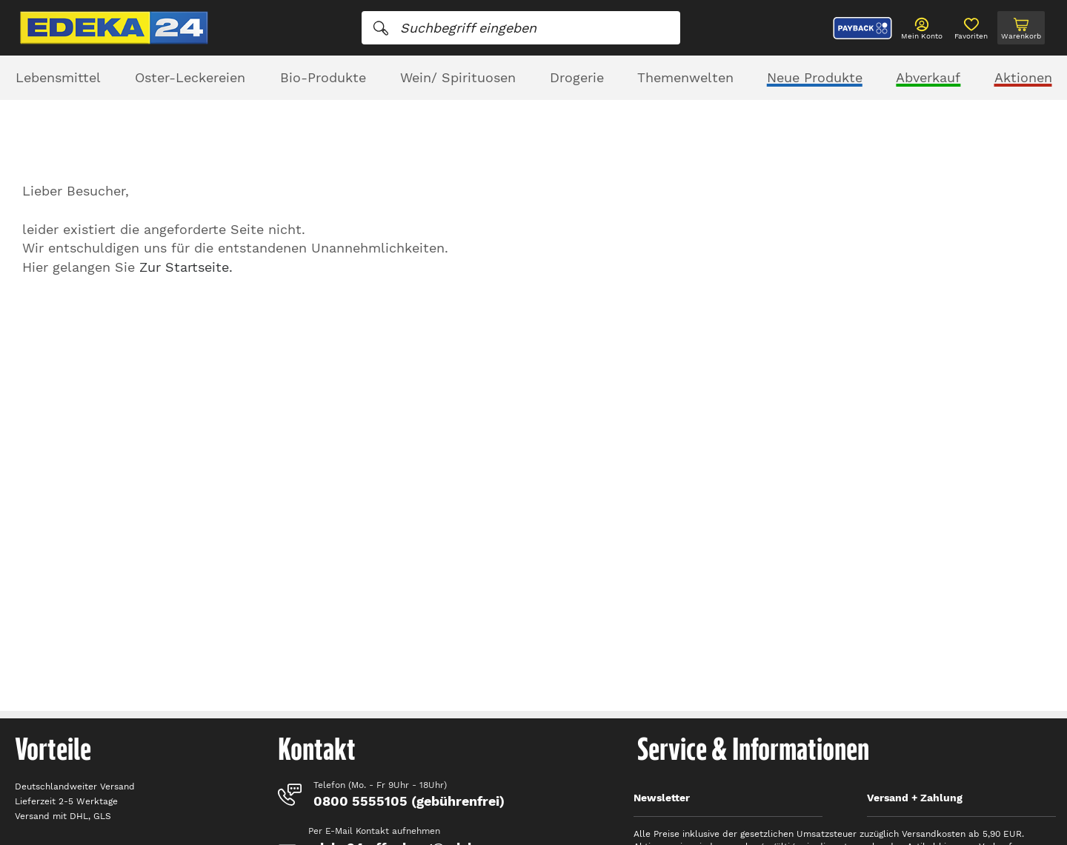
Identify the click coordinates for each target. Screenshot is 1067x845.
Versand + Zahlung (915, 798)
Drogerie (577, 77)
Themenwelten (685, 77)
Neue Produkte (814, 77)
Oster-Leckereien (190, 77)
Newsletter (662, 798)
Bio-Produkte (323, 77)
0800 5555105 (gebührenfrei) (409, 801)
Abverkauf (928, 77)
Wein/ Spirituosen (458, 77)
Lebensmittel (58, 77)
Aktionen (1023, 77)
